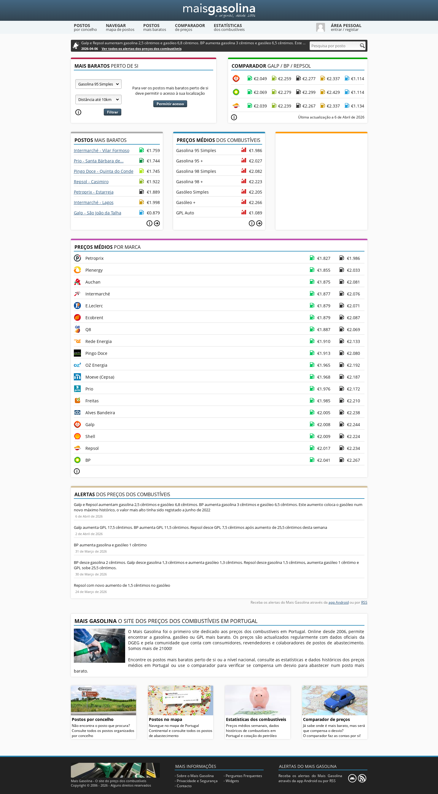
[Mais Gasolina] (219, 10)
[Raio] (98, 99)
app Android (339, 602)
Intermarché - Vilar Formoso (101, 150)
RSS (364, 602)
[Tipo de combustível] (98, 84)
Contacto (184, 785)
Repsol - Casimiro (91, 181)
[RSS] (362, 778)
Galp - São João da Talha (97, 213)
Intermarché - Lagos (94, 202)
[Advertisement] (321, 170)
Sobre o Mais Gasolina (195, 775)
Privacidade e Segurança (197, 780)
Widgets (232, 780)
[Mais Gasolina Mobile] (352, 778)
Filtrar (112, 112)
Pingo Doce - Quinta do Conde (103, 171)
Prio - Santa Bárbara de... (99, 161)
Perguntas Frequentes (244, 775)
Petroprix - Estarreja (94, 192)
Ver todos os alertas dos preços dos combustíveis (141, 48)
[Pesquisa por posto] (338, 45)
